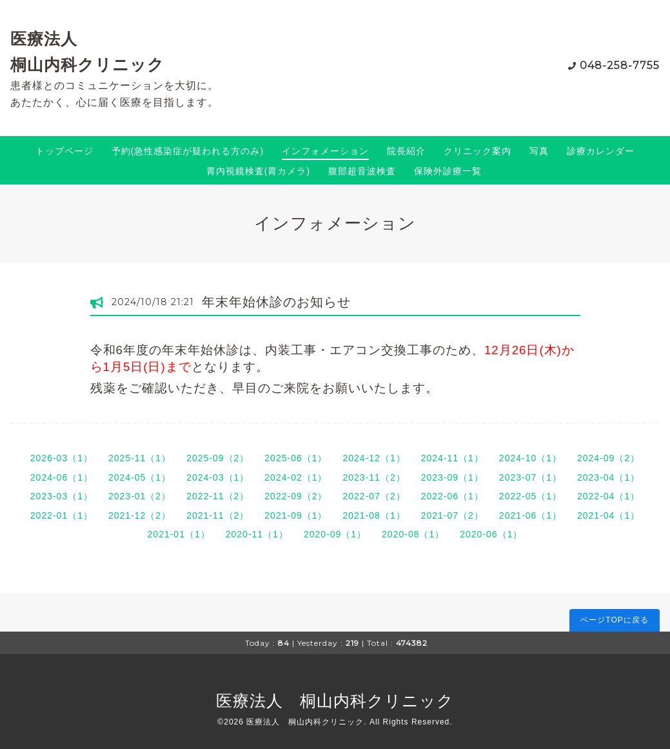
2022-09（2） (295, 496)
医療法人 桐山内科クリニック (335, 701)
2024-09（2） (608, 458)
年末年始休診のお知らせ (276, 302)
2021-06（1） (530, 515)
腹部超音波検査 (362, 171)
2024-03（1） (217, 477)
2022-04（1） (608, 496)
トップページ (64, 151)
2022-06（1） (452, 496)
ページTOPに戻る (614, 619)
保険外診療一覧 (448, 171)
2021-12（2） (139, 515)
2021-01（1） (179, 534)
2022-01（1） (61, 515)
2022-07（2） (374, 496)
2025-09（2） (217, 458)
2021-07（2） (452, 515)
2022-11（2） (217, 496)
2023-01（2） (139, 496)
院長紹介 (406, 151)
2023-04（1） (608, 477)
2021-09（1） (295, 515)
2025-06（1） (295, 458)
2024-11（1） (452, 458)
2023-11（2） (374, 477)
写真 (539, 151)
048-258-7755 (620, 65)
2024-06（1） (61, 477)
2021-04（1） (608, 515)
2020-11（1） (257, 534)
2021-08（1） (374, 515)
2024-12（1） (374, 458)
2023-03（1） (61, 496)
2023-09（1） (452, 477)
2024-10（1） (530, 458)
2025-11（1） (139, 458)
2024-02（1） (295, 477)
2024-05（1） (139, 477)
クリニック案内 (477, 151)
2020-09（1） (335, 534)
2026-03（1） (61, 458)
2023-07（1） (530, 477)
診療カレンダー (601, 151)
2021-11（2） (217, 515)
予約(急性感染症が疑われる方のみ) (188, 151)
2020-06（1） (491, 534)
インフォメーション (325, 151)
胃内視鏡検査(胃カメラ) (258, 171)
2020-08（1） (413, 534)
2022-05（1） (530, 496)
